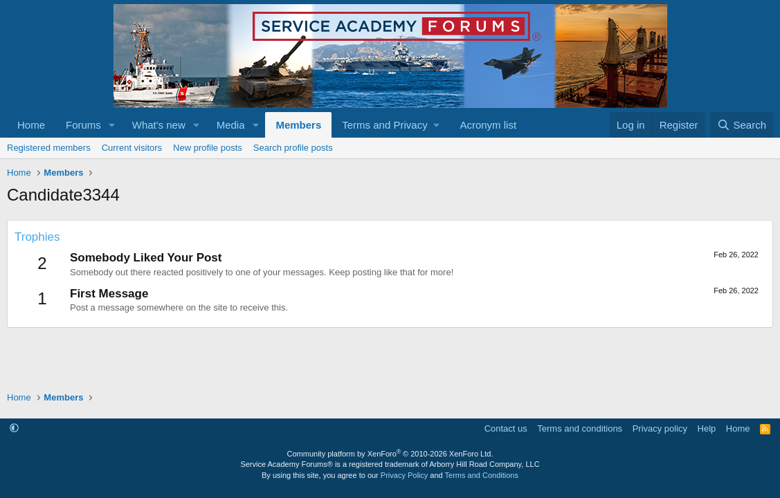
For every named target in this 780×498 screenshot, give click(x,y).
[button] (112, 125)
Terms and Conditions (481, 475)
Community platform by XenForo (390, 454)
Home (31, 125)
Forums (83, 125)
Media (231, 125)
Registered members (49, 147)
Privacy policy (660, 428)
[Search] (741, 125)
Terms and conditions (579, 428)
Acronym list (488, 125)
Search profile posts (293, 147)
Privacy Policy (404, 475)
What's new (158, 125)
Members (298, 125)
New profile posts (207, 147)
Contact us (505, 428)
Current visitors (132, 147)
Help (707, 428)
